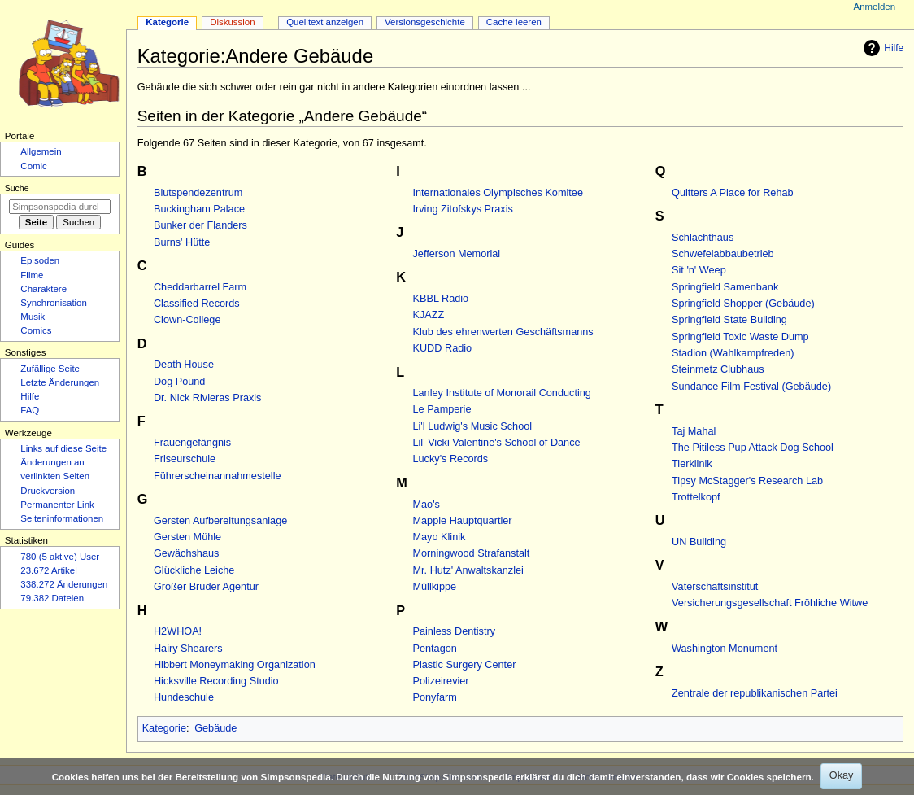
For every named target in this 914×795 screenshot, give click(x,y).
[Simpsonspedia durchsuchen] (60, 206)
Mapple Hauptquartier (462, 520)
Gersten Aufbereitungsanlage (220, 520)
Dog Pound (180, 381)
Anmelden (875, 6)
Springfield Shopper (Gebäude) (743, 303)
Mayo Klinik (439, 537)
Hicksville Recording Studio (216, 681)
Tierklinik (692, 464)
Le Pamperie (442, 409)
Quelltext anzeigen (324, 22)
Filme (31, 275)
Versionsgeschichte (425, 22)
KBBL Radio (441, 298)
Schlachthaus (702, 237)
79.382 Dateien (52, 598)
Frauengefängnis (192, 442)
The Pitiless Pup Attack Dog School (752, 447)
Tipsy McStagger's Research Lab (747, 481)
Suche (17, 188)
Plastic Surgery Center (464, 665)
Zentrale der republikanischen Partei (755, 693)
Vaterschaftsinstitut (715, 586)
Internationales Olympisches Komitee (498, 193)
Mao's (426, 504)
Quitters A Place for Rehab (733, 193)
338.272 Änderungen (63, 584)
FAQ (29, 410)
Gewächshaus (186, 553)
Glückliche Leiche (194, 570)
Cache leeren (514, 22)
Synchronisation (53, 303)
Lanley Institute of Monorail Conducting (502, 393)
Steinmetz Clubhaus (718, 369)
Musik (32, 316)
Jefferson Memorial (457, 254)
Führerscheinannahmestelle (217, 476)
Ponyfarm (435, 697)
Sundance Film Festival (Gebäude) (751, 386)
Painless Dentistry (454, 631)
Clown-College (187, 319)
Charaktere (43, 289)
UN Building (699, 542)
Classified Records (197, 303)
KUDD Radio (442, 348)
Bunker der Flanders (200, 225)
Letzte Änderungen (59, 382)
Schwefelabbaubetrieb (723, 254)
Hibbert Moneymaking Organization (235, 665)
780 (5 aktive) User (59, 556)
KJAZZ (429, 315)
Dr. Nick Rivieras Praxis (208, 398)
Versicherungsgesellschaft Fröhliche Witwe (770, 603)
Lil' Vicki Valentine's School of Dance (497, 442)
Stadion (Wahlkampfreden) (733, 353)
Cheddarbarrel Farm (200, 287)
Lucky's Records (451, 459)
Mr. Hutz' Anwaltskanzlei (468, 570)
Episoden (39, 260)
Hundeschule (184, 697)
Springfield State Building (729, 319)
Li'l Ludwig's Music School (473, 426)
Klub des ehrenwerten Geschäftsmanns (503, 332)
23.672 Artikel (48, 570)
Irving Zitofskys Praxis (463, 209)
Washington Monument (724, 648)
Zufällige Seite (50, 368)
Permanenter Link (57, 504)
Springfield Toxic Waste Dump (740, 337)
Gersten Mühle (187, 537)
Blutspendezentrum (198, 193)
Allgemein (40, 151)
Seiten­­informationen (61, 518)
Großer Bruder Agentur (206, 586)
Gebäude (215, 728)
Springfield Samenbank (725, 287)
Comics (35, 330)
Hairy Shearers (188, 648)
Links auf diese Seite (63, 448)
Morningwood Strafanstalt (471, 553)
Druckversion (47, 491)
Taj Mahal (694, 431)
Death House (184, 364)
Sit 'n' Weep (699, 270)
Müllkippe (435, 586)
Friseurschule (184, 459)
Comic (33, 166)
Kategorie (164, 728)
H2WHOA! (178, 631)
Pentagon (435, 648)
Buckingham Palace (199, 209)
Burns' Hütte (182, 242)
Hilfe (881, 48)
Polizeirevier (441, 681)
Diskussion (232, 22)
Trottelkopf (696, 497)
